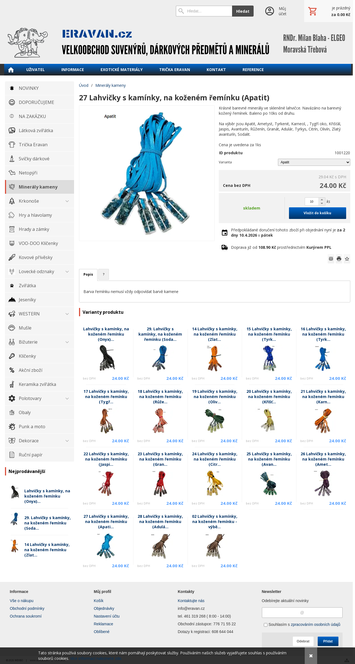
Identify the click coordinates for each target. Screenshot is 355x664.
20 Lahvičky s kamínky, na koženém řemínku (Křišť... (269, 396)
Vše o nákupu (22, 600)
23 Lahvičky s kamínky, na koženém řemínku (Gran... (160, 459)
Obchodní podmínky (27, 608)
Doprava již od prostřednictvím (281, 247)
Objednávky (104, 608)
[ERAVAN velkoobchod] (177, 42)
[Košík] (328, 11)
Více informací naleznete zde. (96, 658)
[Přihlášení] (279, 11)
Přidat (328, 641)
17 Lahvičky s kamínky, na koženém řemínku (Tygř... (106, 396)
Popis (88, 274)
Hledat (242, 11)
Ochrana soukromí (26, 616)
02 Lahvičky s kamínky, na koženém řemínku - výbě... (214, 521)
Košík (99, 600)
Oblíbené (102, 631)
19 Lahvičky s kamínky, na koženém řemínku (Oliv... (214, 396)
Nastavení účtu (107, 616)
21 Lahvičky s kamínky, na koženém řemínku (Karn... (323, 396)
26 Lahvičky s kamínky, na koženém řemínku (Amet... (323, 459)
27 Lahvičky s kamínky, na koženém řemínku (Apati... (106, 521)
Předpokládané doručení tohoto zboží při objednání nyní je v (288, 232)
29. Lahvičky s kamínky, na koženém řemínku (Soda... (47, 523)
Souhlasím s (302, 624)
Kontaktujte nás (191, 600)
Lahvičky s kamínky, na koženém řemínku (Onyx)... (47, 496)
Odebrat (303, 641)
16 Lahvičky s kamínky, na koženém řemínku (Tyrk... (323, 334)
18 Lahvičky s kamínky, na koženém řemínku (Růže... (160, 396)
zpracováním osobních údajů (315, 624)
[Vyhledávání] (204, 11)
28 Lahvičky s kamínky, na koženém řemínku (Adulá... (160, 521)
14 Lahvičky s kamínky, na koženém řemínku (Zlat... (47, 550)
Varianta (225, 162)
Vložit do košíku (317, 213)
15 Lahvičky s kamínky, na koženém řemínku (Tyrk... (269, 334)
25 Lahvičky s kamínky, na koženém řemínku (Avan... (269, 459)
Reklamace (103, 624)
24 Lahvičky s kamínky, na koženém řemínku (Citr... (214, 459)
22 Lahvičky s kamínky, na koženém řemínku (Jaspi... (106, 459)
